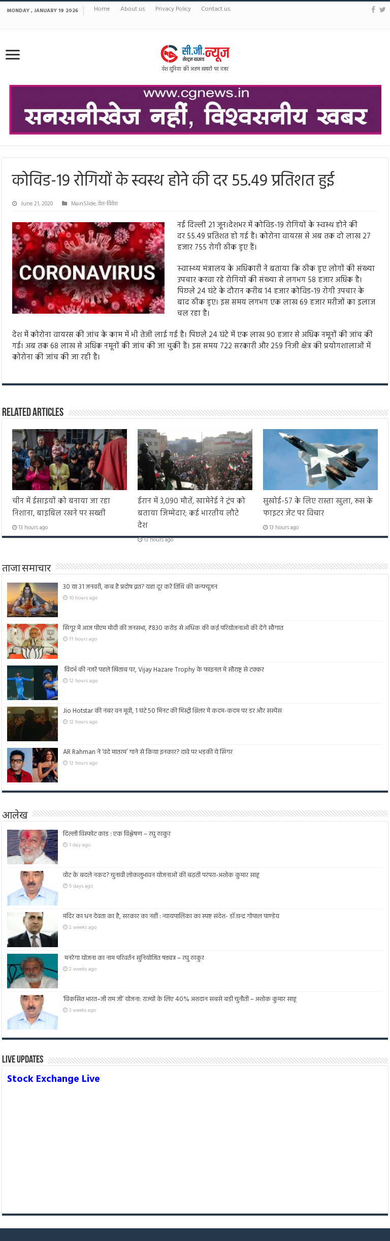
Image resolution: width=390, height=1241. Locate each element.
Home (102, 9)
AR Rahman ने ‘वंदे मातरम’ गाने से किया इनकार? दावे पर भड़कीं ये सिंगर (148, 752)
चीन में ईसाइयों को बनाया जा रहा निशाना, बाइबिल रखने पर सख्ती (61, 507)
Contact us (216, 9)
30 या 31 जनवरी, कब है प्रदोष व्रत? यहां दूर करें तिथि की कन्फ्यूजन (140, 587)
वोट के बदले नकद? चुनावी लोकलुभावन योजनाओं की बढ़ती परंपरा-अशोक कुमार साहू (161, 875)
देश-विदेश (108, 203)
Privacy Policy (173, 9)
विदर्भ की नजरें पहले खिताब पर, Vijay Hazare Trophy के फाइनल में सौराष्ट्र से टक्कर (163, 669)
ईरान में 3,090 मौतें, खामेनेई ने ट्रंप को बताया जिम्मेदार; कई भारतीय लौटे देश (191, 513)
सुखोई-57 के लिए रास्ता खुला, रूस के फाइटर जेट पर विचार (318, 507)
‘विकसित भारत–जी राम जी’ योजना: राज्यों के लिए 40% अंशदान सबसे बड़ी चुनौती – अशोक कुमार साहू (180, 999)
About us (132, 9)
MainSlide (83, 203)
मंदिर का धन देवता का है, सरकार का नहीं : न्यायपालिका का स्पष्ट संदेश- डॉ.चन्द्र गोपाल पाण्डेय (171, 916)
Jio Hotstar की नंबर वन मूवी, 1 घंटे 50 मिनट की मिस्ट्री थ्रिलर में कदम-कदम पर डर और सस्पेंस (172, 711)
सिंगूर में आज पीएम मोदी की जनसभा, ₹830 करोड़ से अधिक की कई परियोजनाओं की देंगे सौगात (173, 628)
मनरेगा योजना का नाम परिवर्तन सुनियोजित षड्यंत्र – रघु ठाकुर (133, 958)
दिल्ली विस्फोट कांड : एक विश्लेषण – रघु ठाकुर (117, 834)
